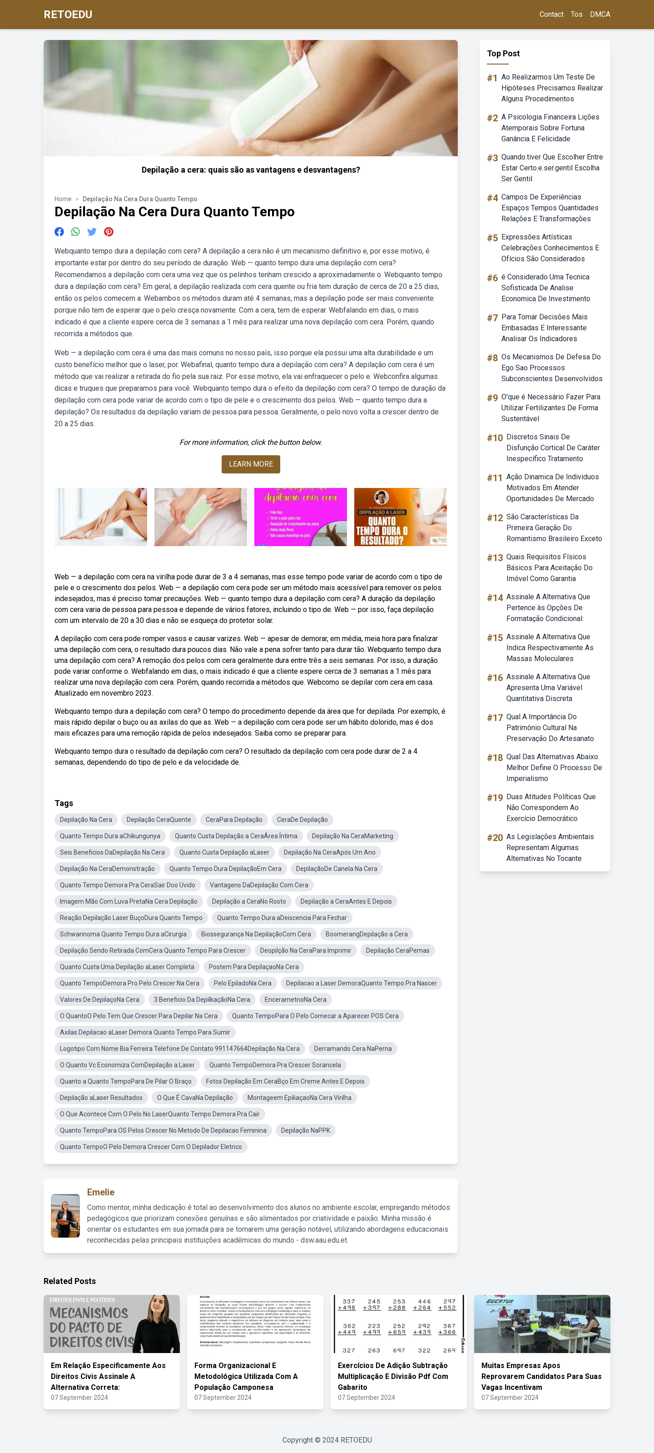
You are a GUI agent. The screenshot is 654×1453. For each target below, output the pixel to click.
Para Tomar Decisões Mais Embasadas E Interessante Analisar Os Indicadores (544, 328)
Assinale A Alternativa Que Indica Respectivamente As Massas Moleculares (550, 647)
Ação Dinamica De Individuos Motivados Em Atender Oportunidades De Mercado (552, 488)
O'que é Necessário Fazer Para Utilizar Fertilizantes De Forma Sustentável (550, 408)
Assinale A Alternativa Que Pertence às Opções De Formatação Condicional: (548, 607)
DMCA (600, 14)
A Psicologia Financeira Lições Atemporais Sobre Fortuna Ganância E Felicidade (550, 128)
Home (63, 199)
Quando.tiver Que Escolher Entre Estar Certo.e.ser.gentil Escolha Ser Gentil (552, 168)
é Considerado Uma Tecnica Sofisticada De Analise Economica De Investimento (545, 288)
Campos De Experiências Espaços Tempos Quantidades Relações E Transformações (550, 208)
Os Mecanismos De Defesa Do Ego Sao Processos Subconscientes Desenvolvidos (552, 368)
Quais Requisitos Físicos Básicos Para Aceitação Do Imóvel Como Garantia (549, 567)
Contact (552, 14)
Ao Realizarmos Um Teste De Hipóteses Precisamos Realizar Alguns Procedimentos (552, 88)
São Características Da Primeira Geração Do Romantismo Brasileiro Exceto (554, 528)
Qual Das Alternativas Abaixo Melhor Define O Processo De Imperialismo (554, 767)
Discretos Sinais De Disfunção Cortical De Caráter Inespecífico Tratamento (553, 448)
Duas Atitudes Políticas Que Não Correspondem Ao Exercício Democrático (551, 807)
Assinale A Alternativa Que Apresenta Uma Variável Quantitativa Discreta (548, 687)
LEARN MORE (251, 464)
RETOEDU (68, 14)
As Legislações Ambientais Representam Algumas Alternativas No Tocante (550, 847)
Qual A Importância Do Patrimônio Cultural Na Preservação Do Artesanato (550, 727)
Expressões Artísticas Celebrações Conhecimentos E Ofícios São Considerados (550, 248)
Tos (577, 14)
